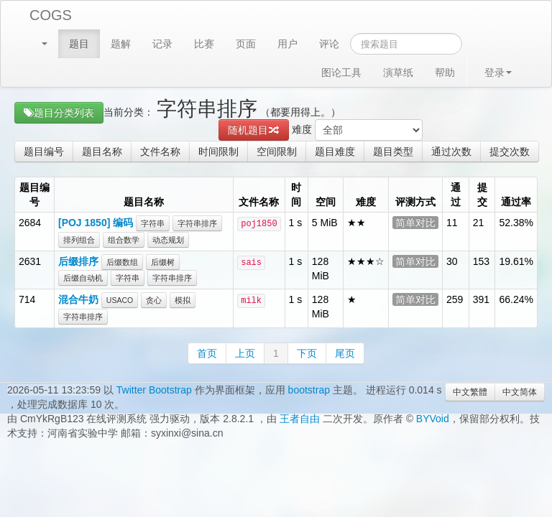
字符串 (153, 223)
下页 (307, 353)
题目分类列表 (59, 112)
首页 (207, 353)
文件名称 (160, 151)
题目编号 (44, 151)
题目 (79, 44)
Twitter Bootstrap (154, 390)
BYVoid (432, 418)
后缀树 (163, 262)
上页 (245, 353)
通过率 (516, 202)
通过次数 (451, 151)
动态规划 (168, 240)
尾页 (345, 353)
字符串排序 (197, 223)
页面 (246, 44)
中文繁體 (470, 392)
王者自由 (300, 418)
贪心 (154, 300)
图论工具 (341, 72)
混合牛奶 (78, 299)
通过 (456, 195)
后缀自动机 (83, 278)
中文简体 (519, 392)
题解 (121, 44)
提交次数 (509, 151)
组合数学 (123, 240)
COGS (50, 15)
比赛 (204, 44)
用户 (287, 44)
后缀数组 (122, 262)
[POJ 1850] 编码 (95, 222)
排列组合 (79, 240)
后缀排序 (78, 261)
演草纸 (398, 72)
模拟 (182, 300)
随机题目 (254, 130)
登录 (498, 72)
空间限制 (277, 151)
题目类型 (393, 151)
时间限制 (218, 151)
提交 (482, 195)
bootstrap (309, 390)
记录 (162, 44)
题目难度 (335, 151)
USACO (119, 300)
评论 (329, 44)
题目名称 (102, 151)
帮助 (445, 72)
